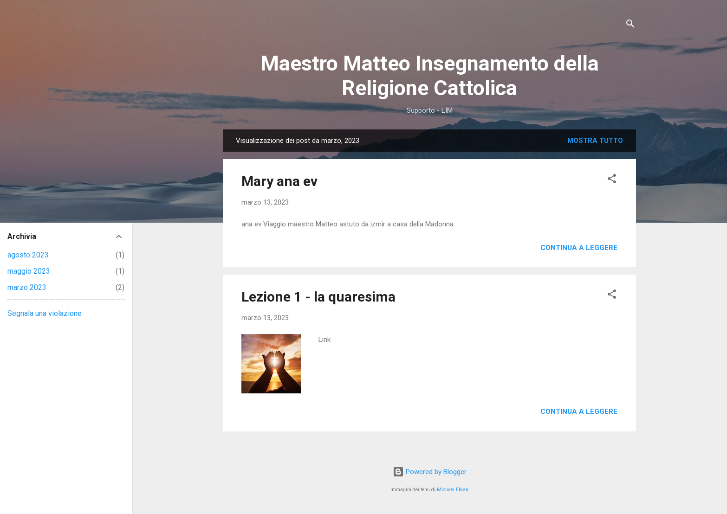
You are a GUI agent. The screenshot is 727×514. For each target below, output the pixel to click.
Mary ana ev (279, 181)
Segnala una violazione (44, 313)
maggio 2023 (28, 271)
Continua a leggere (578, 248)
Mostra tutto (595, 140)
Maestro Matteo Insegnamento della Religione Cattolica (429, 75)
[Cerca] (630, 25)
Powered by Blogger (430, 472)
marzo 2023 (26, 287)
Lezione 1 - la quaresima (318, 297)
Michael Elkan (452, 490)
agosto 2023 (28, 255)
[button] (611, 180)
